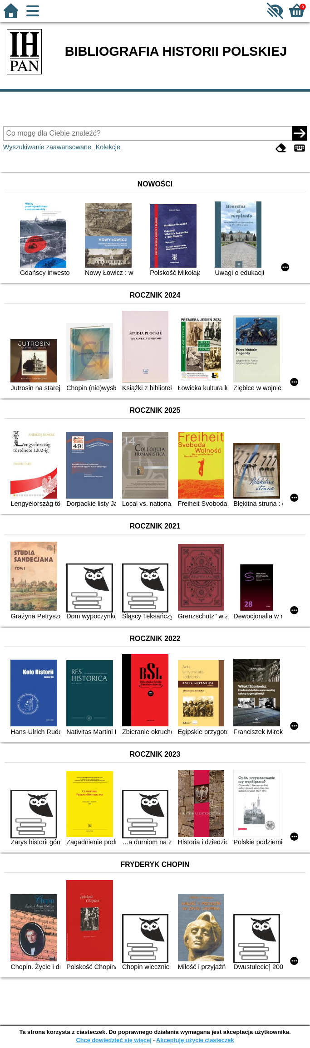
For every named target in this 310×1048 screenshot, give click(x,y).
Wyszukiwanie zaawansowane (47, 147)
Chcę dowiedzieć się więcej (113, 1040)
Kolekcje (108, 147)
